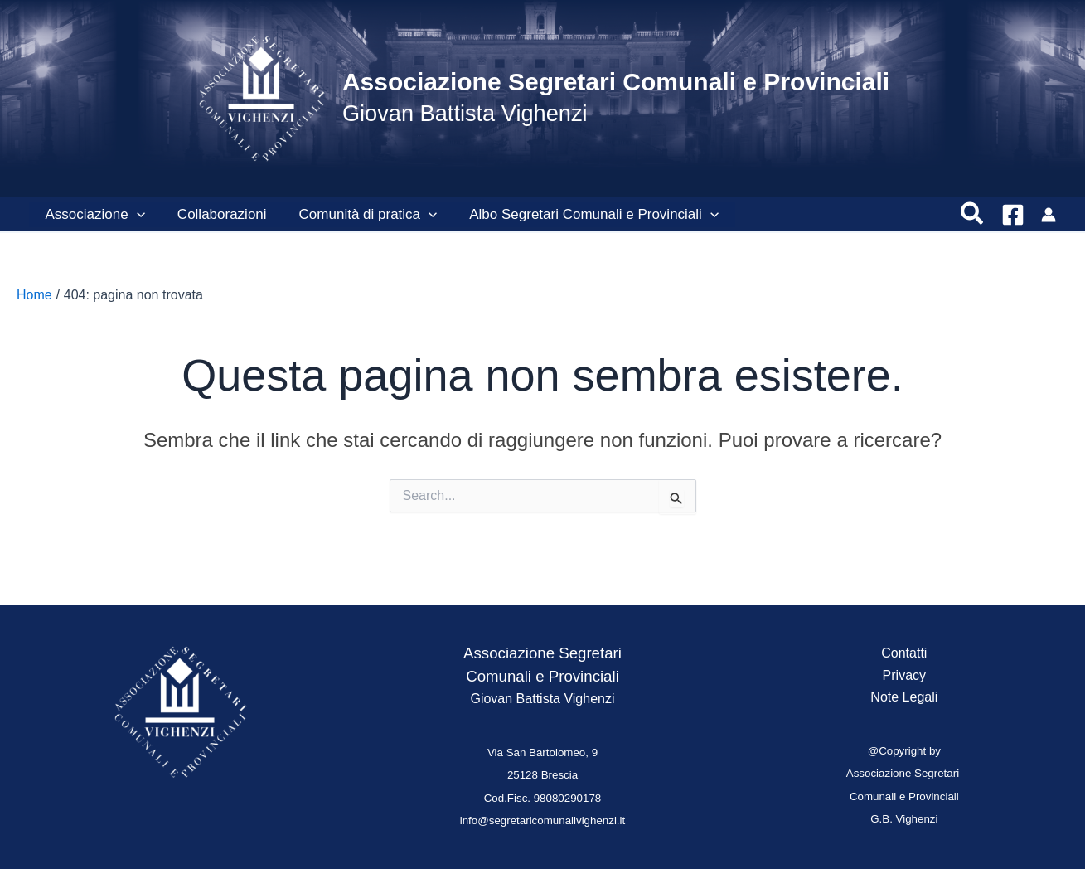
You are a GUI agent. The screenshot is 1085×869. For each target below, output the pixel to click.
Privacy (904, 675)
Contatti (904, 653)
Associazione (93, 214)
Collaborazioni (215, 214)
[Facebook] (1012, 214)
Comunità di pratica (357, 214)
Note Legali (903, 697)
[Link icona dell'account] (1048, 214)
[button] (134, 214)
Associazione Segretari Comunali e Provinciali (615, 81)
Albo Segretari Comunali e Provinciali (580, 214)
